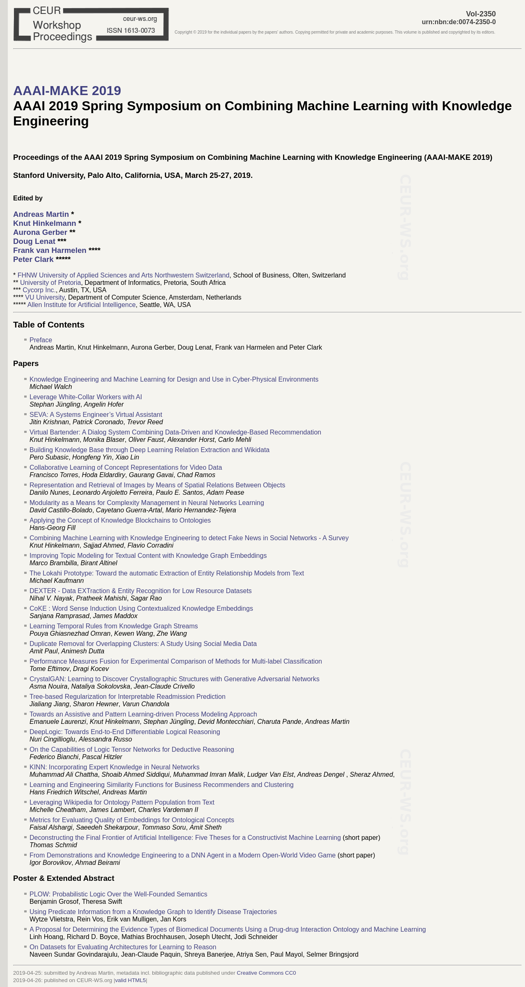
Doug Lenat (34, 241)
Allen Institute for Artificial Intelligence (81, 304)
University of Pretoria (50, 282)
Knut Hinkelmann (44, 223)
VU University (44, 297)
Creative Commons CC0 (266, 973)
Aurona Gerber (40, 232)
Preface (41, 340)
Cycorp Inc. (39, 290)
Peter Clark (33, 259)
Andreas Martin (41, 214)
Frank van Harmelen (50, 250)
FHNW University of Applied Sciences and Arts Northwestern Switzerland (124, 275)
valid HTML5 (130, 980)
